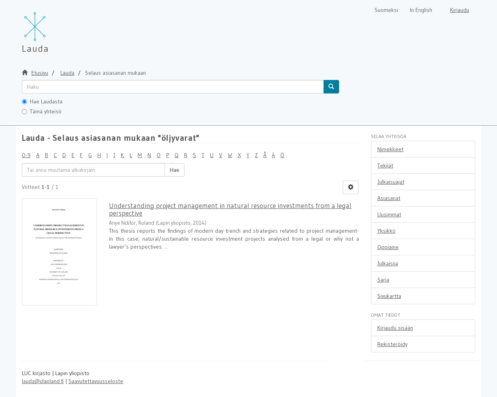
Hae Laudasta (42, 101)
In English (421, 10)
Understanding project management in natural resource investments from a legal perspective (230, 209)
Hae (174, 169)
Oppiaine (388, 247)
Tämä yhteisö (42, 111)
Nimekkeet (390, 149)
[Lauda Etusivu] (51, 28)
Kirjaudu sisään (395, 327)
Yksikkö (386, 230)
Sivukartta (389, 296)
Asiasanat (388, 198)
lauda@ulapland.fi (43, 381)
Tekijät (385, 165)
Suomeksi (386, 10)
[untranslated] (173, 86)
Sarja (383, 279)
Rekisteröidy (392, 344)
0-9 (26, 155)
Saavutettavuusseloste (95, 381)
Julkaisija (387, 263)
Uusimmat (389, 214)
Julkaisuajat (390, 181)
